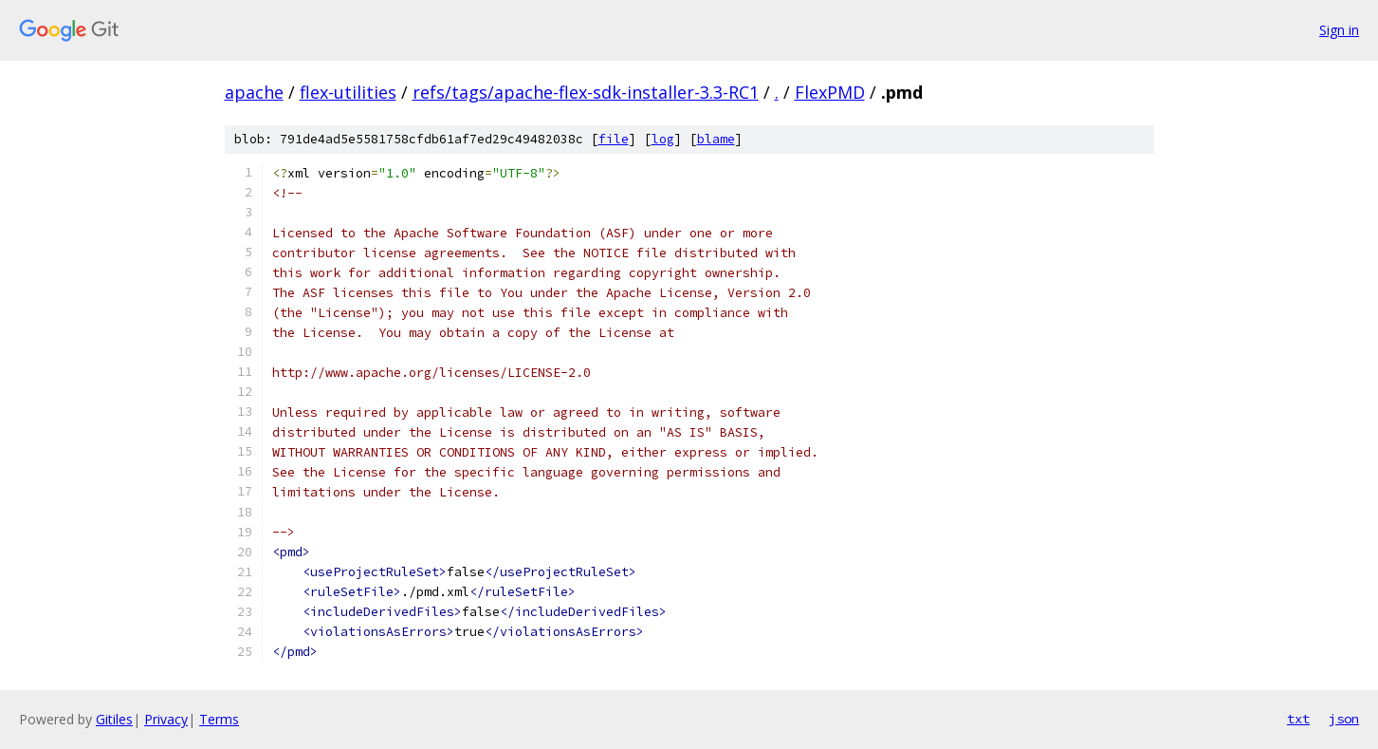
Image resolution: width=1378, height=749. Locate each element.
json (1344, 718)
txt (1298, 718)
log (663, 139)
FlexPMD (830, 92)
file (613, 139)
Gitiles (114, 719)
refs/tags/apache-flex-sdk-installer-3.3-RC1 (586, 92)
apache (254, 92)
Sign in (1339, 30)
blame (716, 139)
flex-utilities (348, 92)
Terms (219, 719)
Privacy (166, 719)
